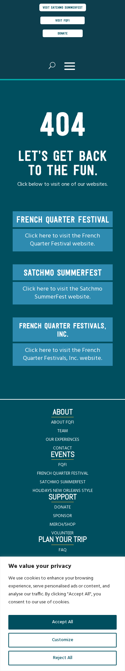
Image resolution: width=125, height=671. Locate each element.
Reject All (62, 658)
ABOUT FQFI (62, 422)
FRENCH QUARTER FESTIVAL (62, 473)
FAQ (63, 550)
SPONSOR (62, 515)
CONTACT (62, 448)
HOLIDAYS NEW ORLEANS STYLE (63, 490)
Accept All (62, 622)
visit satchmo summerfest (63, 7)
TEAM (62, 431)
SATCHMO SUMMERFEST (63, 482)
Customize (62, 640)
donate (63, 33)
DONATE (62, 507)
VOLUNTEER (62, 533)
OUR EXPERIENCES (62, 439)
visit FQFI (62, 20)
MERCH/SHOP (62, 524)
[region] (62, 614)
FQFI (62, 464)
